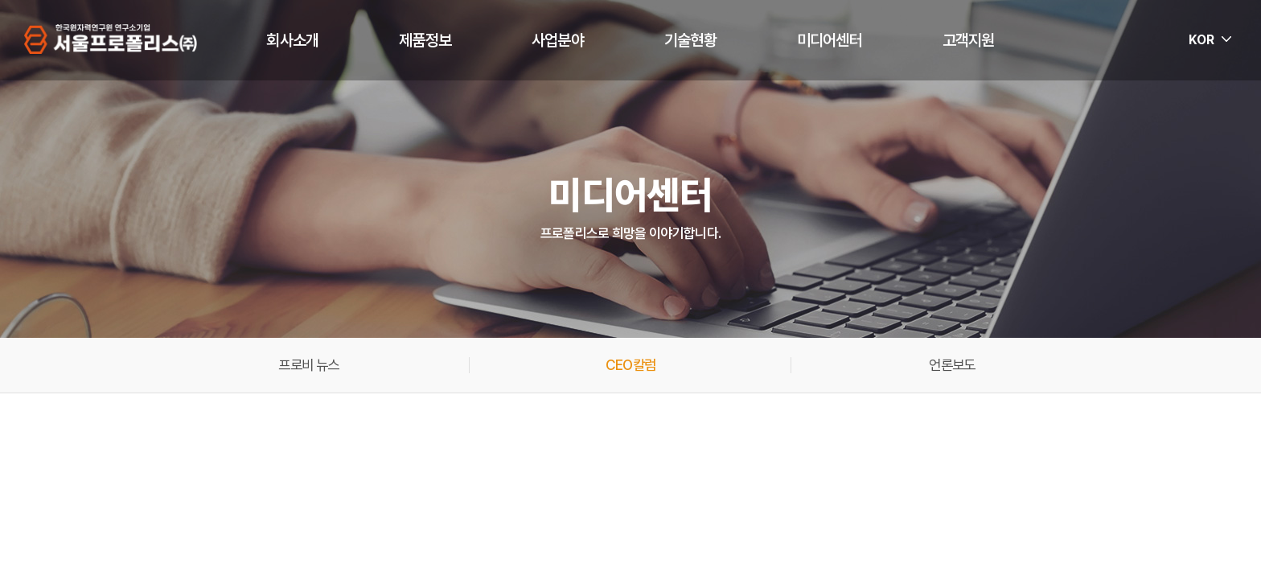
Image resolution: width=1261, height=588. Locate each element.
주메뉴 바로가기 (0, 0)
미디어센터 (829, 40)
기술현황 (690, 40)
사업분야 (558, 40)
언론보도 (951, 365)
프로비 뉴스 (308, 365)
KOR (1201, 39)
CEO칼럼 (630, 365)
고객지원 (969, 40)
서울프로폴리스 (111, 39)
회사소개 (292, 40)
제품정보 (425, 40)
